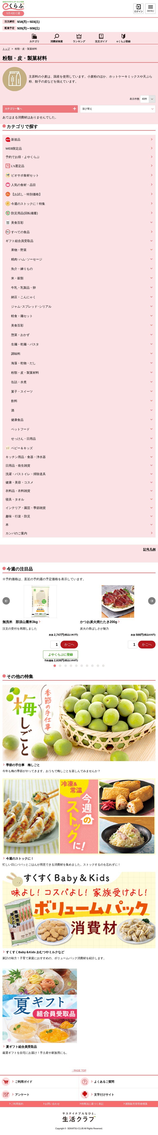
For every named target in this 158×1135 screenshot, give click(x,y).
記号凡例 (149, 549)
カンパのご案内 (16, 533)
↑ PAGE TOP (79, 1070)
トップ (6, 48)
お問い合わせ (52, 1103)
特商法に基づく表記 (92, 1103)
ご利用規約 (17, 1103)
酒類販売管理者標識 (136, 1103)
